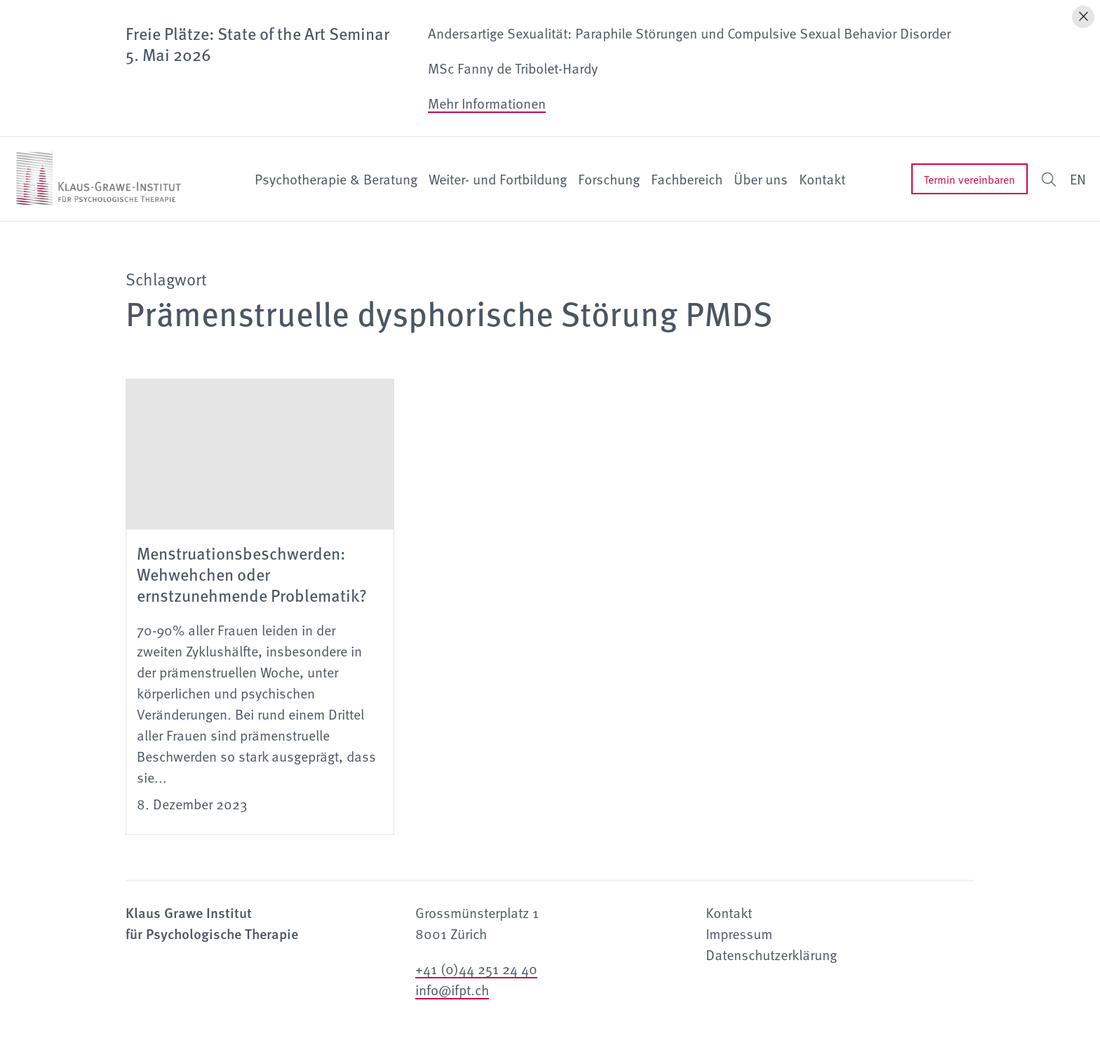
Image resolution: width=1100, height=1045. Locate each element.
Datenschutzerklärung (771, 954)
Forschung (609, 179)
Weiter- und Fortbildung (498, 179)
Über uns (761, 179)
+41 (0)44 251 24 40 (476, 968)
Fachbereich (687, 179)
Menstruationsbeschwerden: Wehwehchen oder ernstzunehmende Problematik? (252, 574)
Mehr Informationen (487, 103)
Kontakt (822, 179)
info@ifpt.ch (452, 989)
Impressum (739, 933)
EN (1078, 179)
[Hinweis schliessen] (1083, 17)
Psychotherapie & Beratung (336, 179)
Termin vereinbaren (969, 179)
